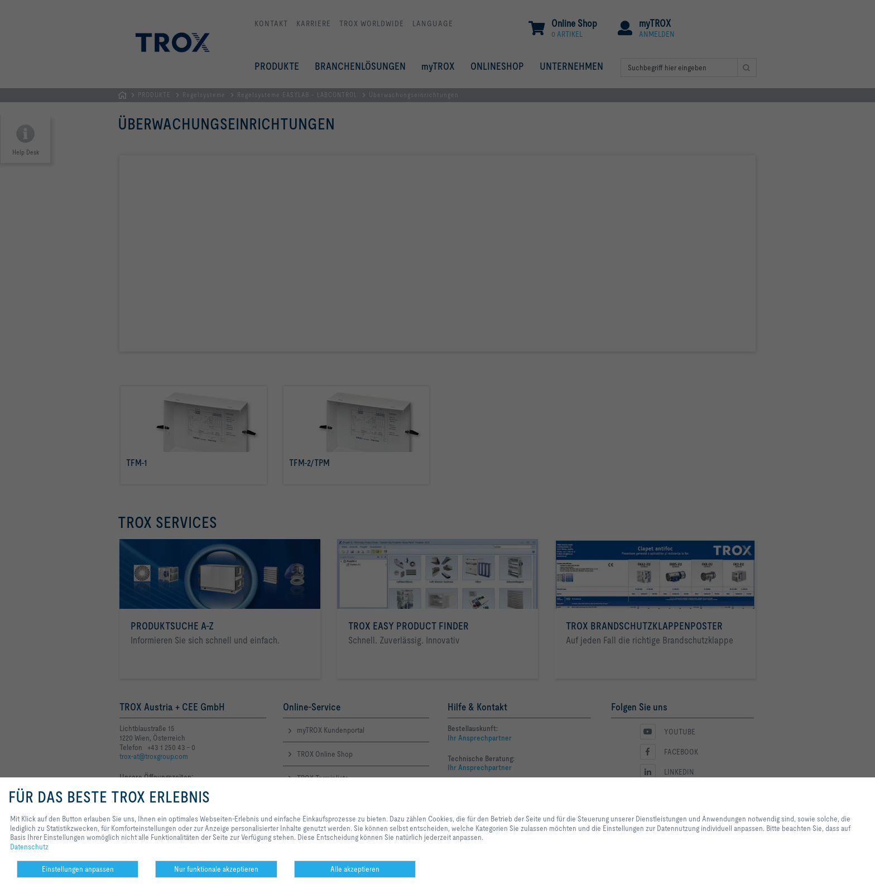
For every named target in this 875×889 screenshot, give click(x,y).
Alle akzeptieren (354, 868)
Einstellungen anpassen (78, 868)
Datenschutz (29, 846)
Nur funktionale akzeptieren (216, 868)
